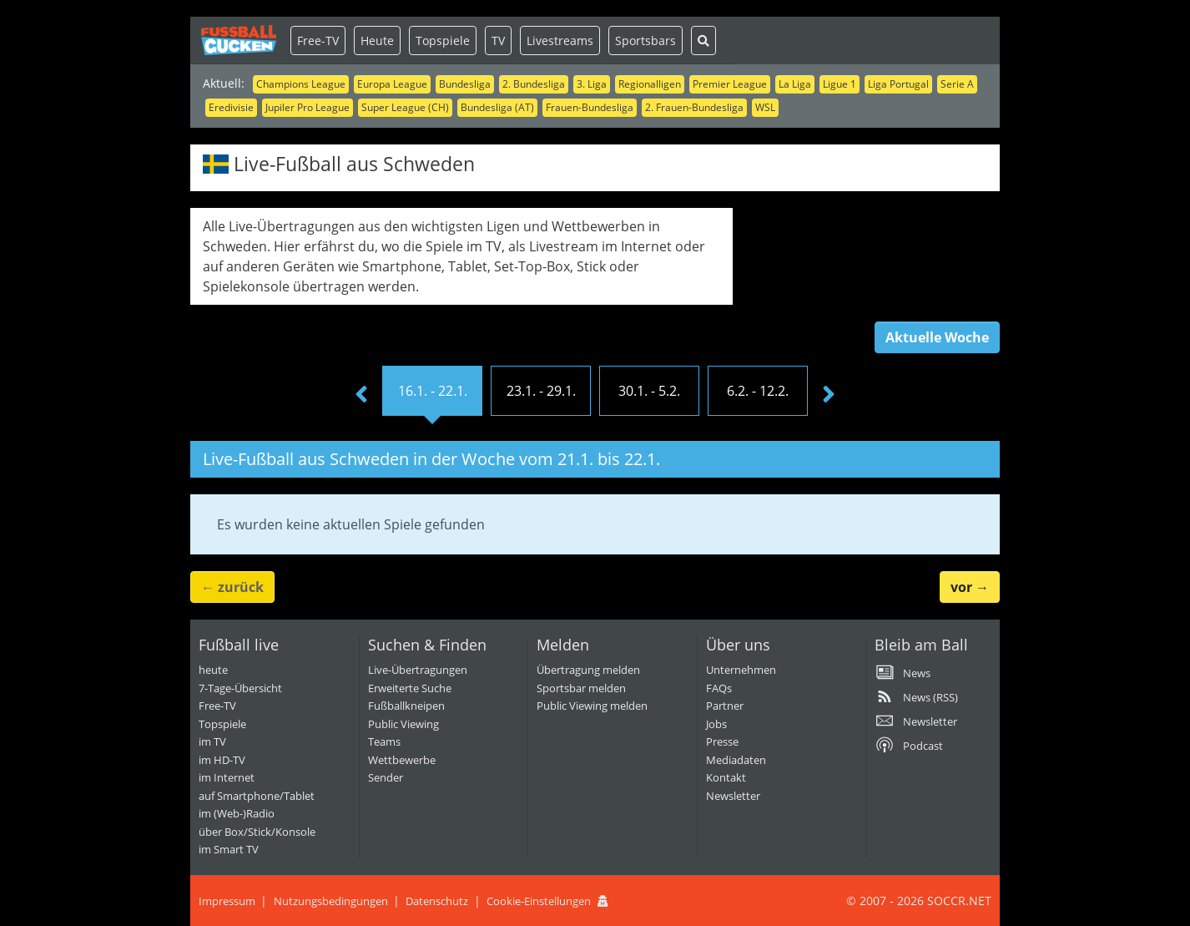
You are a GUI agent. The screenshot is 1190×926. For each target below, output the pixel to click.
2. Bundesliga (533, 84)
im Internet (227, 777)
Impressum (227, 900)
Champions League (300, 84)
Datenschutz (437, 900)
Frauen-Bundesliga (589, 107)
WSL (765, 107)
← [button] (232, 587)
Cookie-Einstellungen (539, 900)
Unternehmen (741, 669)
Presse (722, 741)
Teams (384, 741)
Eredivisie (231, 107)
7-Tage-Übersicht (240, 688)
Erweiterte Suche (409, 688)
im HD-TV (222, 759)
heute (213, 669)
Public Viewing (403, 723)
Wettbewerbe (402, 759)
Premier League (730, 84)
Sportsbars (645, 40)
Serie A (957, 84)
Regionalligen (649, 84)
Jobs (716, 723)
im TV (212, 741)
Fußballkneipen (406, 705)
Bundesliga (465, 84)
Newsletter (733, 795)
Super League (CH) (405, 107)
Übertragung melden (588, 669)
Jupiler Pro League (307, 107)
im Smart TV (229, 849)
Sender (385, 777)
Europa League (392, 84)
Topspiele (443, 40)
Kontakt (726, 777)
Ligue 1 (839, 84)
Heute (377, 40)
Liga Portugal (898, 84)
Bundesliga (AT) (497, 107)
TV (498, 40)
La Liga (795, 84)
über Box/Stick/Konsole (257, 831)
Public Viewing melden (592, 705)
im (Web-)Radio (237, 813)
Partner (725, 705)
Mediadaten (736, 759)
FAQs (719, 688)
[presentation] (361, 395)
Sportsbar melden (581, 688)
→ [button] (969, 587)
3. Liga (592, 84)
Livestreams (560, 40)
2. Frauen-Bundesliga (694, 107)
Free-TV (318, 40)
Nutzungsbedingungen (331, 900)
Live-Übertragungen (417, 669)
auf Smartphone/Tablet (257, 795)
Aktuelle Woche (937, 337)
